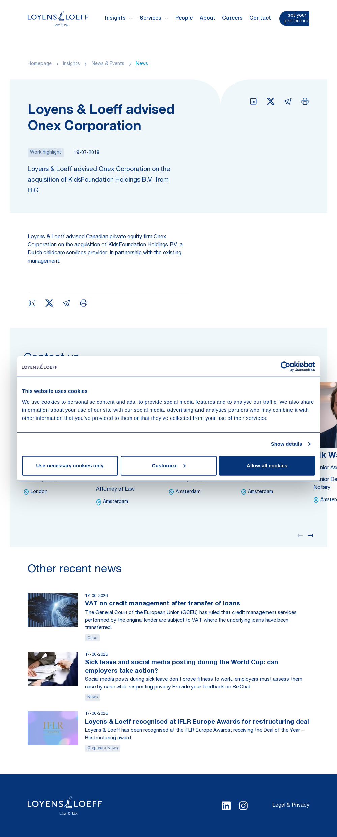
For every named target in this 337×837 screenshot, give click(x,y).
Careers (232, 18)
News (142, 64)
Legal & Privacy (290, 805)
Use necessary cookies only (69, 465)
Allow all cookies (267, 465)
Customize (169, 465)
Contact (260, 18)
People (184, 18)
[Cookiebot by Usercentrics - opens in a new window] (285, 366)
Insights (71, 64)
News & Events (108, 64)
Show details (286, 444)
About (207, 18)
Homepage (40, 64)
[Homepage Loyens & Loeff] (58, 18)
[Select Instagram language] (243, 805)
